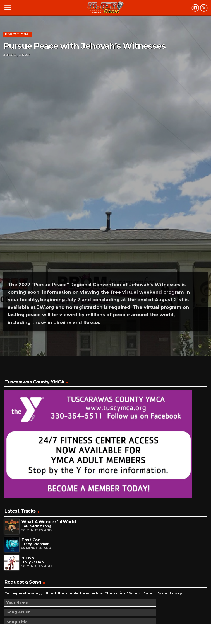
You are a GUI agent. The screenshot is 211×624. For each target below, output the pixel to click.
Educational (17, 34)
